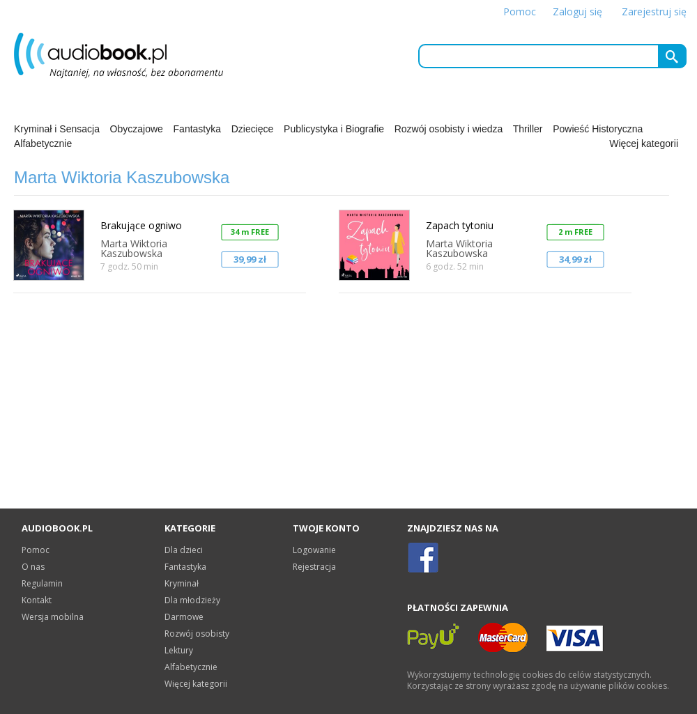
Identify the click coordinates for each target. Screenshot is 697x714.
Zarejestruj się (654, 11)
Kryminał (181, 583)
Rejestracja (314, 567)
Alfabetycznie (43, 143)
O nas (33, 567)
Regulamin (42, 583)
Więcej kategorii (643, 143)
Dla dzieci (183, 550)
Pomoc (519, 11)
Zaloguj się (577, 11)
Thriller (528, 128)
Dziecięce (252, 128)
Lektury (178, 650)
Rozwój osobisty (196, 633)
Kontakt (37, 600)
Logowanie (314, 550)
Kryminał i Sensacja (57, 128)
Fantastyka (197, 128)
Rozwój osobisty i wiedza (449, 128)
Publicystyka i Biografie (334, 128)
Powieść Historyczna (598, 128)
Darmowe (184, 617)
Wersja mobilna (53, 617)
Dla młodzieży (192, 600)
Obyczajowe (136, 128)
